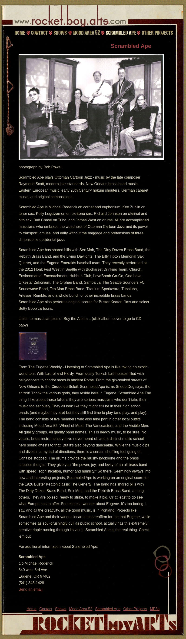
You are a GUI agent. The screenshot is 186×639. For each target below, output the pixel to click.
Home (20, 32)
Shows (60, 32)
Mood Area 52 (86, 32)
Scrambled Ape (120, 32)
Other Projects (157, 32)
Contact (38, 32)
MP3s (154, 609)
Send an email (30, 589)
